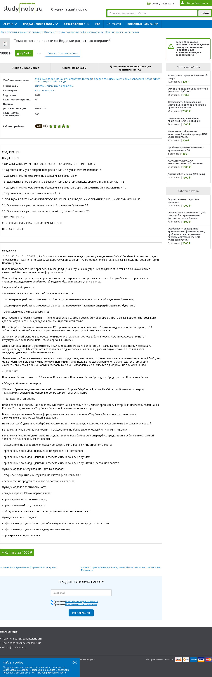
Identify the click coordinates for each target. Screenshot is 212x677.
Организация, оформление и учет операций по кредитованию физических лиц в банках (187, 215)
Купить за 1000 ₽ (18, 552)
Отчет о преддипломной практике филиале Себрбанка (188, 90)
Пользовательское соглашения (81, 604)
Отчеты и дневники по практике (24, 32)
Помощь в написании (142, 24)
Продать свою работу (38, 24)
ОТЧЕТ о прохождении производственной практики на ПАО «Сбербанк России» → (120, 569)
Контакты (114, 24)
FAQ (97, 24)
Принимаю (76, 601)
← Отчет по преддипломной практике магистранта (28, 567)
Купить (26, 53)
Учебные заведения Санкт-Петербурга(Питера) (63, 78)
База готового (75, 24)
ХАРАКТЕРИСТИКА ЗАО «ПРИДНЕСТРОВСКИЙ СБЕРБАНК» (186, 162)
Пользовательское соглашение (21, 643)
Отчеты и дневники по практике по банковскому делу (73, 32)
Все (2, 32)
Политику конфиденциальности (81, 601)
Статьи (8, 24)
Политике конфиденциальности (48, 672)
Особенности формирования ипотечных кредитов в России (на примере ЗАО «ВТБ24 (187, 104)
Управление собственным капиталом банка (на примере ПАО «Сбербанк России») (187, 134)
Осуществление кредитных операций (183, 201)
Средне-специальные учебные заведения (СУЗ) (122, 78)
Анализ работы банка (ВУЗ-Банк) (186, 174)
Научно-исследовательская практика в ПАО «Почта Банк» (185, 119)
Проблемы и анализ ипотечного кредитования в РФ (186, 149)
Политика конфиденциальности (22, 638)
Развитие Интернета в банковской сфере (188, 77)
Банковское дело (45, 90)
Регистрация (81, 613)
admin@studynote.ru (163, 3)
